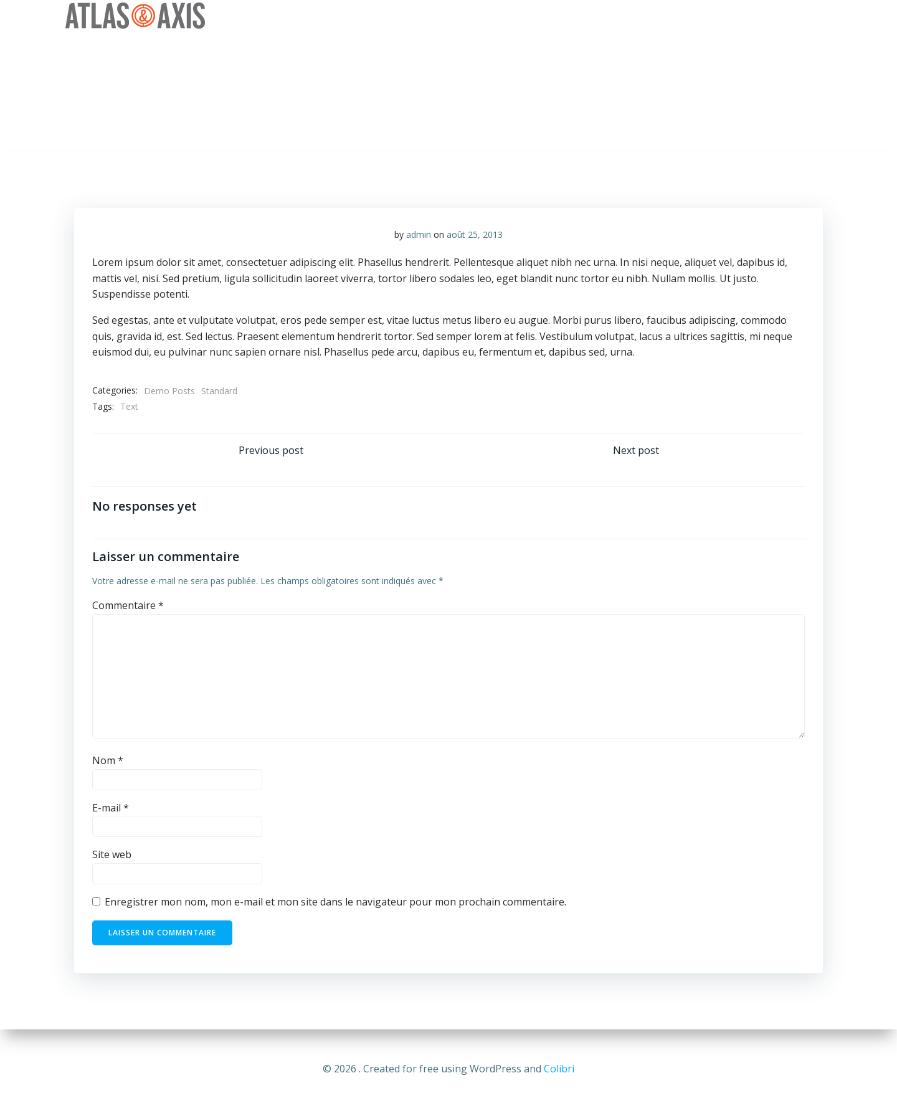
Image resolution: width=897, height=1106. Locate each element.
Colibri (559, 1068)
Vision (557, 16)
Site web (112, 857)
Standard (220, 392)
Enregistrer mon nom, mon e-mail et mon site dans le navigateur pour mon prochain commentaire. (336, 904)
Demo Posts (170, 392)
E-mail (111, 810)
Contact (798, 16)
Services (616, 16)
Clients (678, 16)
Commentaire (128, 608)
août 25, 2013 (475, 236)
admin (418, 236)
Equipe (736, 16)
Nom (108, 763)
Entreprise (492, 16)
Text (130, 408)
